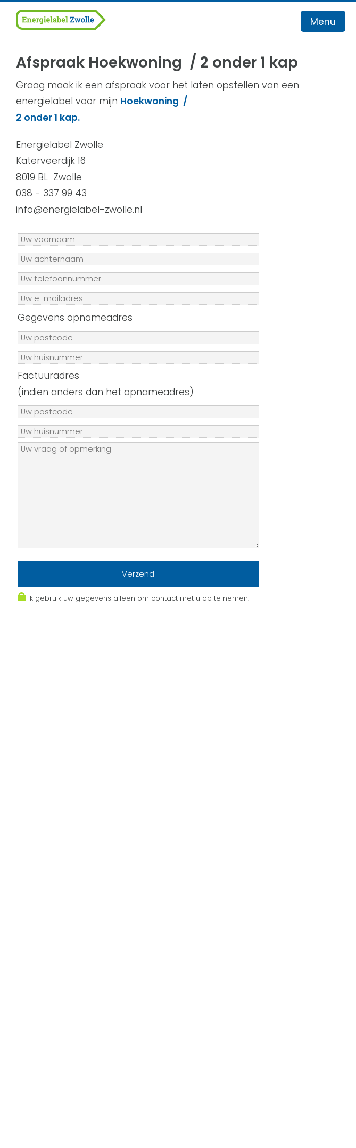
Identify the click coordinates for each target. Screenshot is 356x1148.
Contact (33, 986)
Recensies (37, 970)
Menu (323, 21)
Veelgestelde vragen (62, 954)
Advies (29, 937)
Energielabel (42, 921)
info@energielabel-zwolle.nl (79, 786)
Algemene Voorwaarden (72, 819)
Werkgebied (41, 905)
